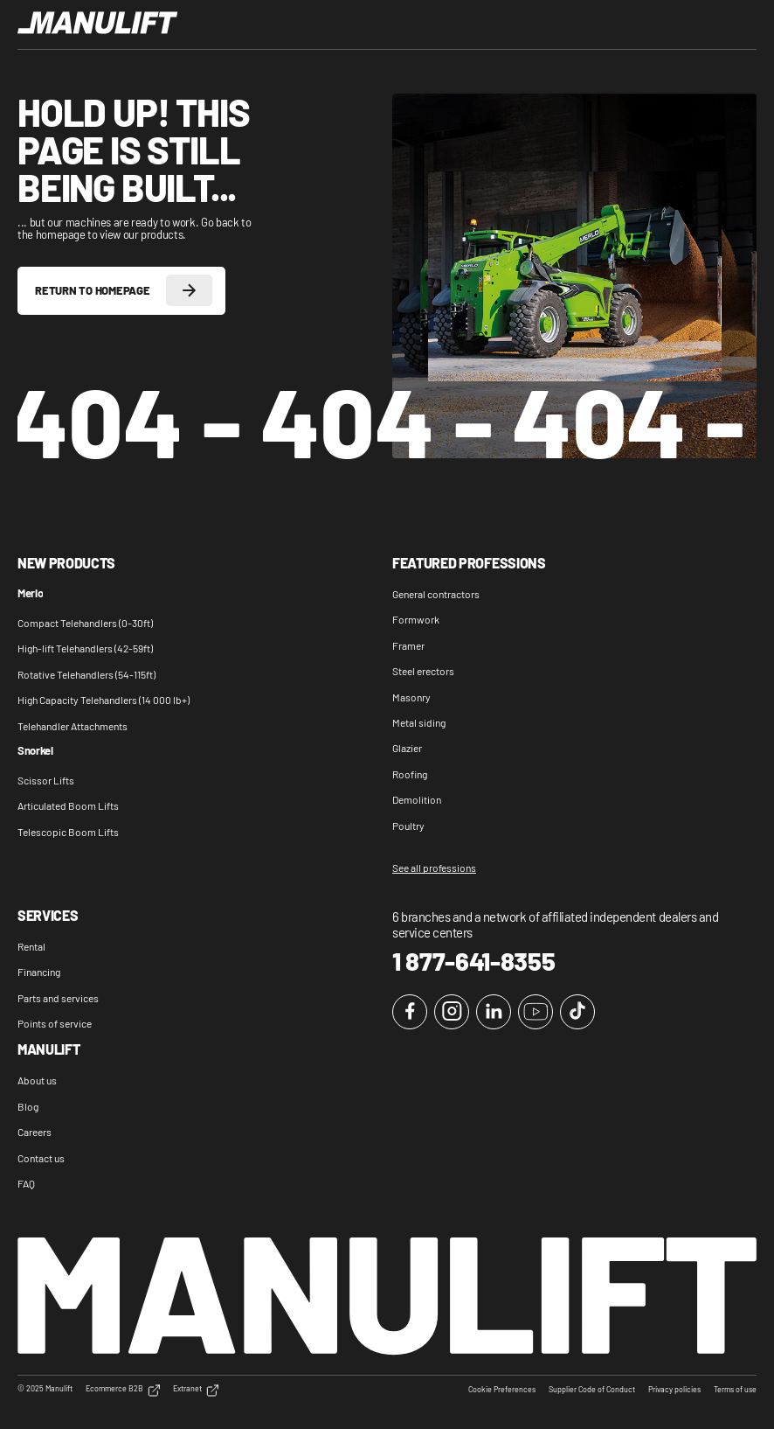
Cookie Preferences (502, 1389)
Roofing (409, 774)
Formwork (415, 619)
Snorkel (35, 751)
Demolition (416, 799)
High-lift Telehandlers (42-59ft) (85, 648)
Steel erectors (423, 671)
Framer (408, 645)
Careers (34, 1132)
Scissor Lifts (45, 780)
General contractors (436, 594)
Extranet (195, 1390)
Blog (27, 1106)
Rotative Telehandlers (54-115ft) (86, 674)
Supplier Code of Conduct (592, 1389)
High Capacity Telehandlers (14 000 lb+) (103, 700)
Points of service (54, 1023)
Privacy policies (674, 1389)
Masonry (411, 697)
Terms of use (735, 1389)
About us (37, 1080)
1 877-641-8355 (474, 961)
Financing (38, 971)
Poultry (408, 825)
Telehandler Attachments (72, 726)
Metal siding (419, 722)
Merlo (30, 594)
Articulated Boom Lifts (68, 805)
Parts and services (58, 998)
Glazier (407, 748)
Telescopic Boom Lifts (68, 832)
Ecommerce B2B (123, 1390)
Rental (31, 946)
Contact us (41, 1158)
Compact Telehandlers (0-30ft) (85, 623)
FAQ (26, 1183)
